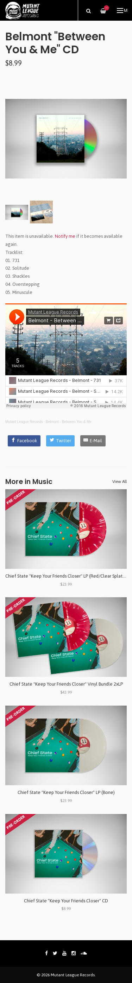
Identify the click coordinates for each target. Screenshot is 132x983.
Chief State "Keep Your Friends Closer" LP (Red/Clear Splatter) (67, 576)
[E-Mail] (93, 440)
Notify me (65, 236)
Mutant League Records (24, 422)
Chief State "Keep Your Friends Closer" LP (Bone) (66, 792)
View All (119, 481)
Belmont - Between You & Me (69, 422)
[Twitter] (60, 440)
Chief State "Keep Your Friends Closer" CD (66, 900)
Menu (122, 10)
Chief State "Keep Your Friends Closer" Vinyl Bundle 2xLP (66, 684)
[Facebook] (24, 440)
